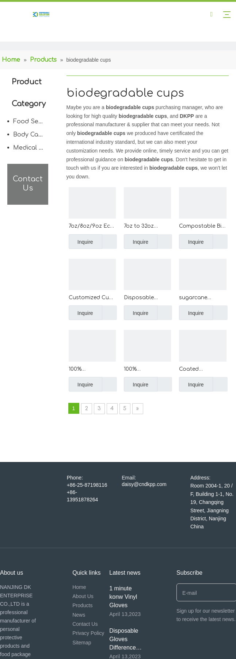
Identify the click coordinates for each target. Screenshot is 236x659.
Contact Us (85, 624)
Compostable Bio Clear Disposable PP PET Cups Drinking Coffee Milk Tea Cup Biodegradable (202, 226)
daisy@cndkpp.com (144, 484)
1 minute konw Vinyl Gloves (123, 596)
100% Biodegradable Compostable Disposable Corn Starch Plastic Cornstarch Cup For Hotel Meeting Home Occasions (91, 369)
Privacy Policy (88, 633)
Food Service (32, 121)
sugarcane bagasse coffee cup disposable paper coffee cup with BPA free (201, 298)
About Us (83, 596)
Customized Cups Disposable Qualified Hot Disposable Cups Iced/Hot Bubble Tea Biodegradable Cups (92, 298)
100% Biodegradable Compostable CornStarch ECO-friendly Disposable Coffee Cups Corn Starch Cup (147, 369)
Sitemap (81, 642)
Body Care (29, 134)
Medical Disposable (32, 147)
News (78, 615)
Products (82, 605)
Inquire (81, 241)
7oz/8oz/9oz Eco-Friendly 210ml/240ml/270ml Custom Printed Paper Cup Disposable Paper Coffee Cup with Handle (92, 226)
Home (79, 587)
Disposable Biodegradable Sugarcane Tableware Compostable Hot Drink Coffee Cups (145, 298)
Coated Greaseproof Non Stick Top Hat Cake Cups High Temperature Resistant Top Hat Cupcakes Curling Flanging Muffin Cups (202, 369)
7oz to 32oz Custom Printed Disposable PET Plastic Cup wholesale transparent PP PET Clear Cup (144, 226)
